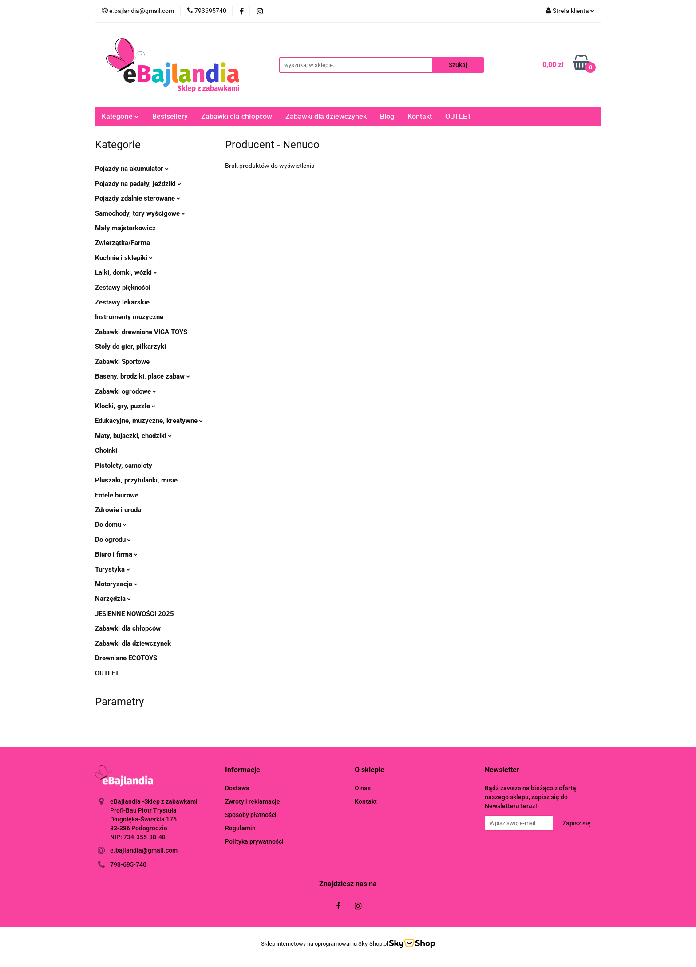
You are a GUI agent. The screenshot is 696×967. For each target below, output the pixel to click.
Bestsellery (170, 116)
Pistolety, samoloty (123, 466)
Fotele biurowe (116, 495)
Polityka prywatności (254, 841)
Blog (387, 116)
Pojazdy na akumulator (132, 169)
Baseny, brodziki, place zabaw (142, 376)
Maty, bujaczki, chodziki (133, 436)
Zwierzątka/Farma (122, 243)
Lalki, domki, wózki (126, 272)
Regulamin (240, 828)
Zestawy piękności (122, 288)
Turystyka (112, 569)
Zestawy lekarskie (122, 302)
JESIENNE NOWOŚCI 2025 (134, 614)
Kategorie (120, 116)
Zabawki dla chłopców (236, 116)
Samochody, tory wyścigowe (140, 213)
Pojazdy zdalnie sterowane (137, 198)
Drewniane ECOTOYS (126, 658)
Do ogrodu (113, 540)
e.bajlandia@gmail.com (144, 850)
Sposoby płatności (251, 814)
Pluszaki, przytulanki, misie (136, 480)
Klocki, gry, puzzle (125, 406)
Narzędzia (113, 599)
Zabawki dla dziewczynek (326, 116)
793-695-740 (128, 864)
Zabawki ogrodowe (125, 391)
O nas (363, 788)
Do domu (111, 525)
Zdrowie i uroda (118, 510)
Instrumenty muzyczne (129, 317)
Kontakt (419, 116)
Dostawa (237, 788)
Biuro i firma (116, 554)
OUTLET (458, 116)
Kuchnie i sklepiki (124, 258)
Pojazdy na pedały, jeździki (138, 184)
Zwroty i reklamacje (252, 801)
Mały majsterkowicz (125, 228)
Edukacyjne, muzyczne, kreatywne (149, 421)
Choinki (106, 450)
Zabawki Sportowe (122, 362)
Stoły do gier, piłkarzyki (130, 347)
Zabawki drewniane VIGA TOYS (141, 332)
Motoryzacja (116, 584)
